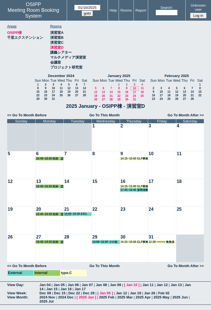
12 (68, 88)
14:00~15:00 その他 (104, 241)
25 (61, 95)
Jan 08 (101, 285)
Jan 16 (65, 289)
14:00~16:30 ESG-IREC (75, 214)
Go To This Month (104, 115)
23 (45, 95)
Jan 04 (44, 285)
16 (45, 91)
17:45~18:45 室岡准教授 (134, 190)
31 (53, 98)
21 (84, 91)
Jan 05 (59, 285)
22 (37, 95)
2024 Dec (66, 297)
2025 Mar (125, 297)
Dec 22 (74, 293)
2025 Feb (106, 297)
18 (61, 91)
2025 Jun (180, 297)
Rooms (126, 10)
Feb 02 (163, 293)
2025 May (162, 297)
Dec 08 (45, 293)
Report (140, 10)
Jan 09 (115, 285)
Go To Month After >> (186, 115)
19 (68, 91)
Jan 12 (162, 285)
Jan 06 (73, 285)
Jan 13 (176, 285)
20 (76, 91)
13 (76, 88)
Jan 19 (135, 293)
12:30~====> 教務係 (161, 241)
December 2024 (61, 76)
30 (45, 98)
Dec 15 (60, 293)
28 (84, 95)
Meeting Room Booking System (33, 13)
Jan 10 (131, 285)
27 (76, 95)
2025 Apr (143, 297)
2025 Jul (46, 301)
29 (37, 98)
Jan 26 (149, 293)
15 (37, 91)
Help (113, 10)
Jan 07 (87, 285)
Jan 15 (51, 289)
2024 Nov (47, 297)
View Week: (17, 293)
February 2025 (177, 76)
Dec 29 (89, 293)
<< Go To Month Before (27, 115)
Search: (167, 8)
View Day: (15, 285)
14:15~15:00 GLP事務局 (134, 158)
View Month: (17, 297)
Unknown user (198, 7)
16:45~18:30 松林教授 (50, 158)
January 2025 (119, 76)
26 (68, 95)
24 (53, 95)
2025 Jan (86, 297)
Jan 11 (148, 285)
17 (53, 91)
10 (53, 88)
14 (84, 88)
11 (61, 88)
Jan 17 (80, 289)
